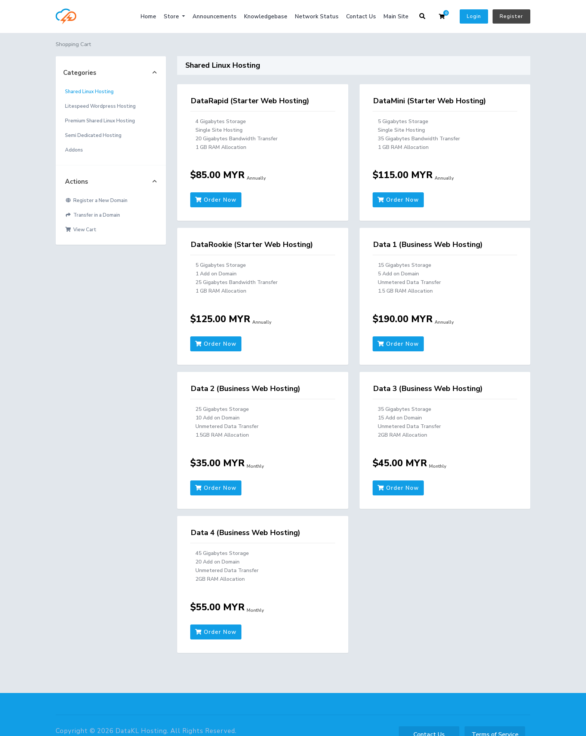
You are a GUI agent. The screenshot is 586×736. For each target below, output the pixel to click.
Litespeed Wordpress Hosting (100, 106)
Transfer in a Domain (92, 215)
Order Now (216, 200)
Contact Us (361, 16)
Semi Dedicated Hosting (93, 135)
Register (511, 16)
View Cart (80, 229)
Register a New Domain (96, 200)
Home (148, 16)
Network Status (317, 16)
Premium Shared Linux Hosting (100, 120)
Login (474, 16)
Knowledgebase (265, 16)
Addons (74, 150)
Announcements (214, 16)
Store (172, 16)
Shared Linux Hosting (89, 91)
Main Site (395, 16)
